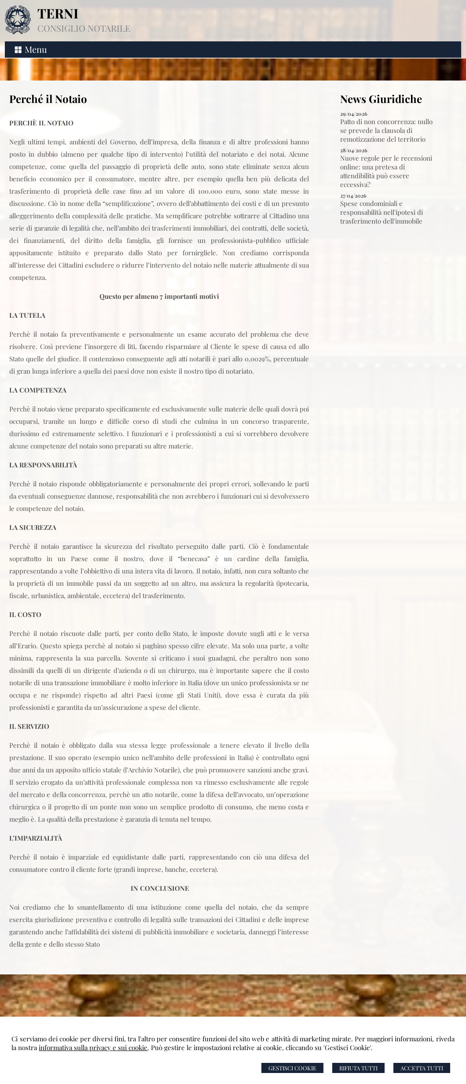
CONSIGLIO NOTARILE (83, 28)
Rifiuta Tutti (358, 1068)
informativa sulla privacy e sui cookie (93, 1047)
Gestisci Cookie (292, 1068)
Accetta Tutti (421, 1068)
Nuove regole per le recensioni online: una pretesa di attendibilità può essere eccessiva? (386, 171)
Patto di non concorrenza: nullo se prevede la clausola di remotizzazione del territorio (386, 130)
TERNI (57, 13)
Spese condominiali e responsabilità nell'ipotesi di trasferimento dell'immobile (381, 212)
